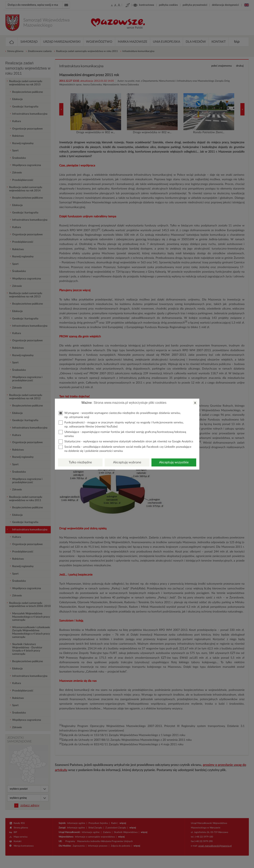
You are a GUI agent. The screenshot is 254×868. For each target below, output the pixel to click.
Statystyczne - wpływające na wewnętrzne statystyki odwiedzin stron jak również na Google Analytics (126, 441)
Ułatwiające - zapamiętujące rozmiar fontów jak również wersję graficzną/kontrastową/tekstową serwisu (122, 434)
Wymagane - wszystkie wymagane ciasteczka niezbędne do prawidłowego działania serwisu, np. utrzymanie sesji (120, 415)
